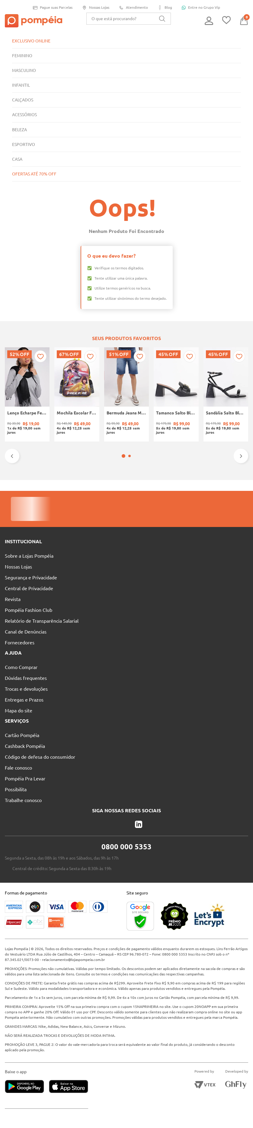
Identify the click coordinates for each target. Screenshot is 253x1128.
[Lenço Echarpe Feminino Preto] (27, 394)
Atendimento (134, 7)
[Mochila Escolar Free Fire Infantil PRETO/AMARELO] (76, 394)
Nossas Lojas (96, 7)
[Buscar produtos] (162, 18)
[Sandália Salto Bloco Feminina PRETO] (225, 394)
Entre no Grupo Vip (202, 7)
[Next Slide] (241, 456)
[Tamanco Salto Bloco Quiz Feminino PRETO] (176, 394)
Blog (166, 7)
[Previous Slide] (12, 456)
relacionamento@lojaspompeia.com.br (75, 949)
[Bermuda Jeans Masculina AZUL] (126, 394)
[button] (123, 456)
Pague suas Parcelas (51, 7)
